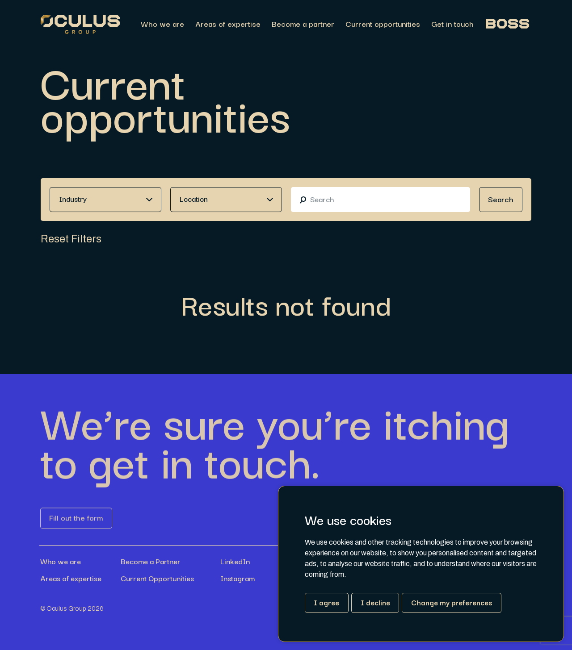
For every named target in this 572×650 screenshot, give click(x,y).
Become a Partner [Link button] (151, 561)
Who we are (162, 24)
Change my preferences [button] (451, 602)
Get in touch (452, 24)
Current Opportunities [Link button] (157, 578)
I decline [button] (375, 602)
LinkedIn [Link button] (235, 561)
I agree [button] (326, 602)
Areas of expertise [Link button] (70, 578)
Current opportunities (382, 24)
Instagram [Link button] (237, 578)
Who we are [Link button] (60, 561)
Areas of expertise (228, 24)
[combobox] (105, 199)
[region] (325, 24)
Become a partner (303, 24)
